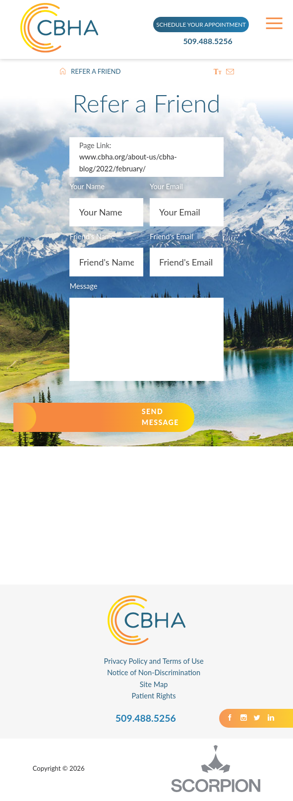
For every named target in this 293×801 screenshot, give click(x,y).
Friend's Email (172, 237)
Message (83, 287)
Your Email (166, 188)
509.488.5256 (212, 40)
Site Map (154, 687)
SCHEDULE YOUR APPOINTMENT (201, 23)
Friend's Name (92, 237)
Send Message (170, 419)
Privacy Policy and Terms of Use (154, 663)
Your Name (86, 188)
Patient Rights (154, 698)
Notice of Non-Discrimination (153, 675)
